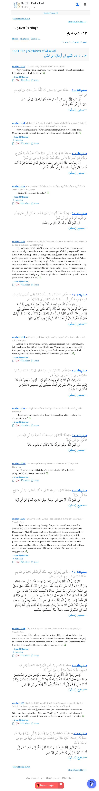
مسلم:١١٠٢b (79, 153)
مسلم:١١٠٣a (79, 295)
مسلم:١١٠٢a (79, 90)
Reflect (26, 80)
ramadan (19, 140)
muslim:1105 (18, 703)
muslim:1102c (18, 186)
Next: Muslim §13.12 (77, 21)
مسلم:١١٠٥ (80, 733)
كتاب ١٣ (75, 42)
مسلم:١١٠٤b (79, 665)
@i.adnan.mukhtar (36, 778)
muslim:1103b (18, 337)
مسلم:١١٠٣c (79, 435)
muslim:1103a (18, 241)
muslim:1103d (19, 463)
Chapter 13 (24, 38)
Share (36, 80)
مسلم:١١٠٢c (79, 213)
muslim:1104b (18, 628)
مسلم (85, 42)
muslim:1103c (18, 408)
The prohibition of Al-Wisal (38, 51)
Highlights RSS (54, 778)
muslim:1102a (18, 66)
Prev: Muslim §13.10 (21, 18)
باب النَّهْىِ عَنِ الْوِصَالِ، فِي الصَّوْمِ (60, 56)
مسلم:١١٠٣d (79, 490)
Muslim (15, 38)
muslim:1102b (18, 123)
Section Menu (51, 12)
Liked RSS (69, 778)
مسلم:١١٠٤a (79, 572)
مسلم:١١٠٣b (79, 371)
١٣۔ (77, 33)
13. (25, 27)
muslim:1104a (18, 518)
